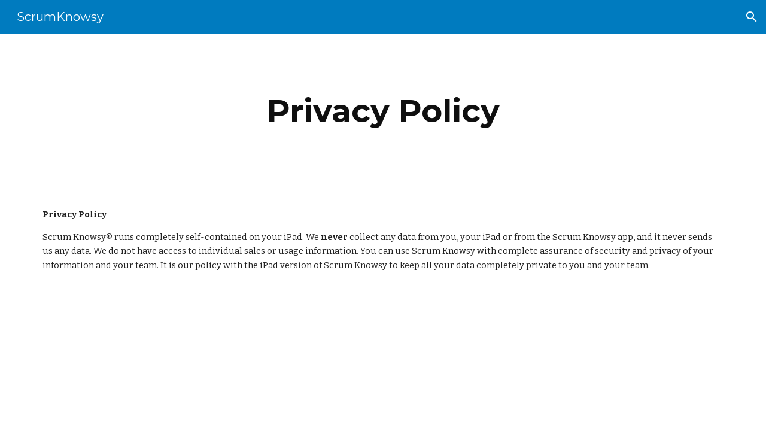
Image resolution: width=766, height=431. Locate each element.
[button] (751, 16)
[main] (383, 111)
